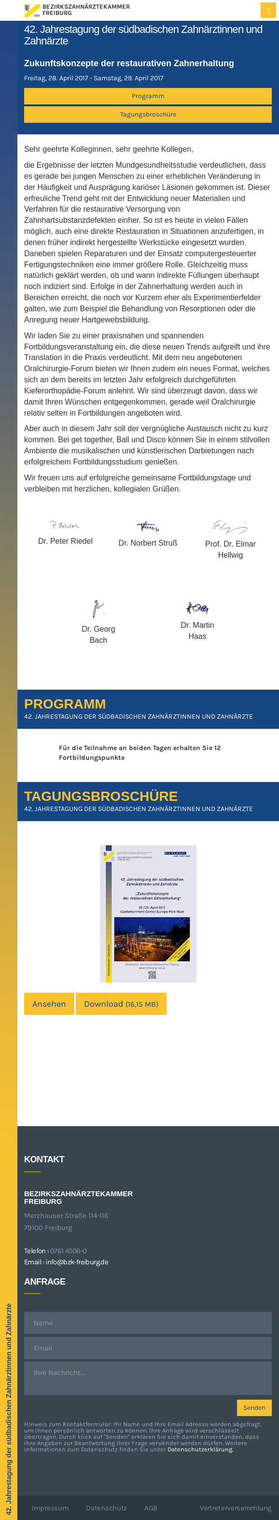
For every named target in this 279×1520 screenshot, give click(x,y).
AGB (150, 1508)
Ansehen (49, 1004)
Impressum (50, 1508)
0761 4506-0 (68, 1250)
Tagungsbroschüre (148, 114)
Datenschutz (106, 1508)
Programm (148, 96)
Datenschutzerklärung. (200, 1449)
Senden (254, 1408)
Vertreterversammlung (235, 1508)
